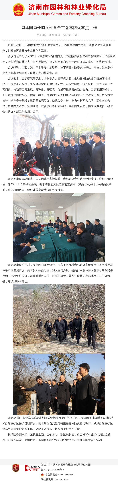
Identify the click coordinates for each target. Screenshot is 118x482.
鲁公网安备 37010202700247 (60, 474)
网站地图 (86, 464)
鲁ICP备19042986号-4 (52, 469)
